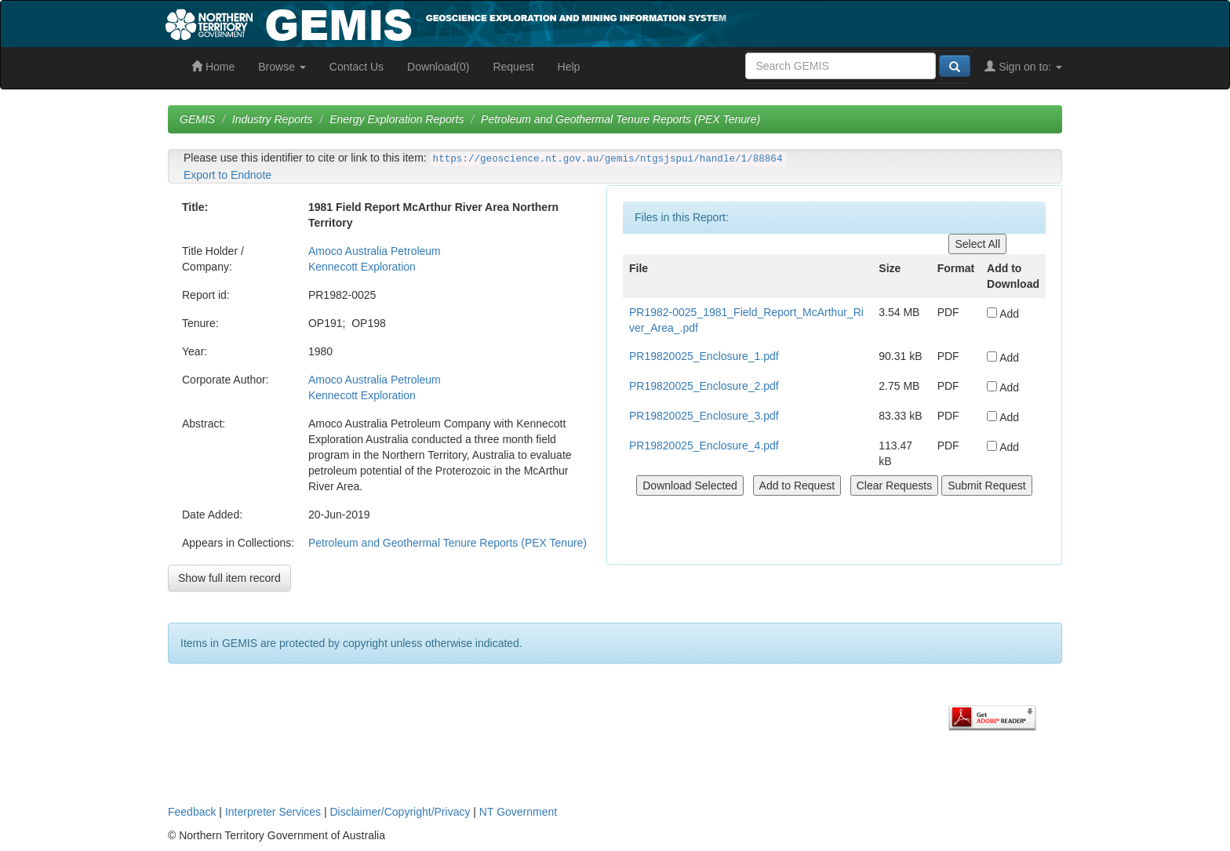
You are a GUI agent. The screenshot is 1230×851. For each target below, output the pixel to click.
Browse (282, 66)
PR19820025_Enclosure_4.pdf (704, 445)
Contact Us (356, 66)
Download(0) (438, 66)
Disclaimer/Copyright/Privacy (400, 812)
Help (569, 66)
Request (513, 66)
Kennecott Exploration (362, 266)
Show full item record (229, 578)
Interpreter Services (273, 812)
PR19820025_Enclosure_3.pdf (704, 415)
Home (213, 66)
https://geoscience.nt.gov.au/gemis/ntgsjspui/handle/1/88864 (608, 159)
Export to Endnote (227, 175)
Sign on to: (1023, 66)
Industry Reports (272, 119)
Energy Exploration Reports (396, 119)
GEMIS (197, 119)
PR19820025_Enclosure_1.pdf (704, 356)
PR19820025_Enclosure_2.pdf (704, 386)
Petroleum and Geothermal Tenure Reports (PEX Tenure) (620, 119)
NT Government (518, 812)
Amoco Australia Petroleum (374, 251)
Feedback (192, 812)
